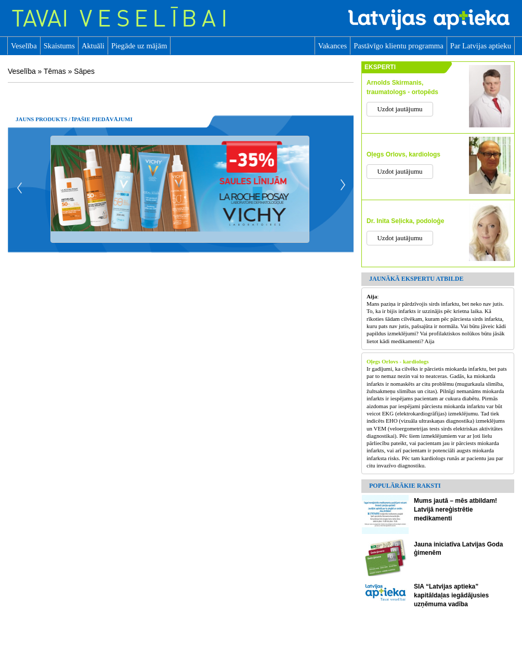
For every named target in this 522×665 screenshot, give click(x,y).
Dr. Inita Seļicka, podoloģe (405, 221)
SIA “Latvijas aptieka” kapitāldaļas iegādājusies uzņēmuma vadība (451, 595)
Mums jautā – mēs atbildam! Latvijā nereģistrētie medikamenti (455, 509)
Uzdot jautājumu (399, 109)
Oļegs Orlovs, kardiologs (403, 154)
